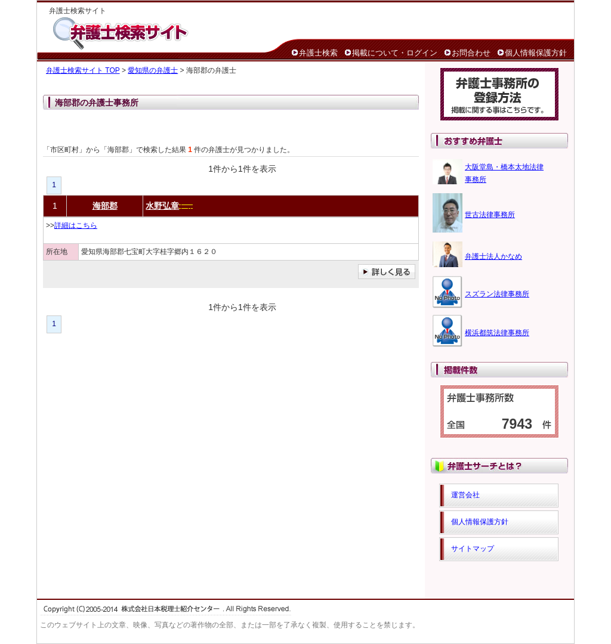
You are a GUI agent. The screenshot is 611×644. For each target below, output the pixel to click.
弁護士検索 (318, 52)
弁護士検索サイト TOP (83, 70)
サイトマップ (472, 548)
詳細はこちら (75, 225)
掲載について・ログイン (394, 52)
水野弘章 (162, 205)
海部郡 (105, 205)
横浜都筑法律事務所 (497, 333)
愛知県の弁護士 (153, 70)
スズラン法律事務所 (497, 294)
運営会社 (465, 495)
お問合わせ (471, 52)
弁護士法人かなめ (493, 256)
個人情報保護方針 (536, 52)
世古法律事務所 (490, 214)
